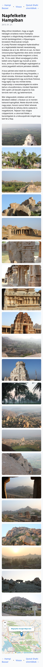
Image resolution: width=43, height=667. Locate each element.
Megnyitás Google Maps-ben (21, 629)
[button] (21, 634)
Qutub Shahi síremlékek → (32, 7)
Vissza (19, 6)
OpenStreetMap (28, 652)
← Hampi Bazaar (6, 7)
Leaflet (18, 652)
